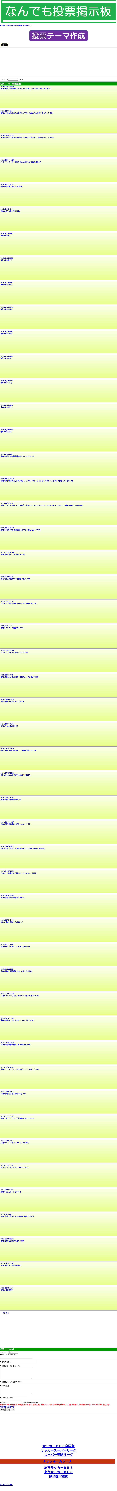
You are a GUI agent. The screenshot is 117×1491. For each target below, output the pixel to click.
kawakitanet (6, 1487)
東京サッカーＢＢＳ (58, 1475)
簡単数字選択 (58, 1479)
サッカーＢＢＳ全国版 (58, 1449)
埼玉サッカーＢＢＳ (58, 1471)
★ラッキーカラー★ (57, 1464)
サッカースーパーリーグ (58, 1453)
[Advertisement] (58, 62)
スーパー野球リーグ (58, 1458)
